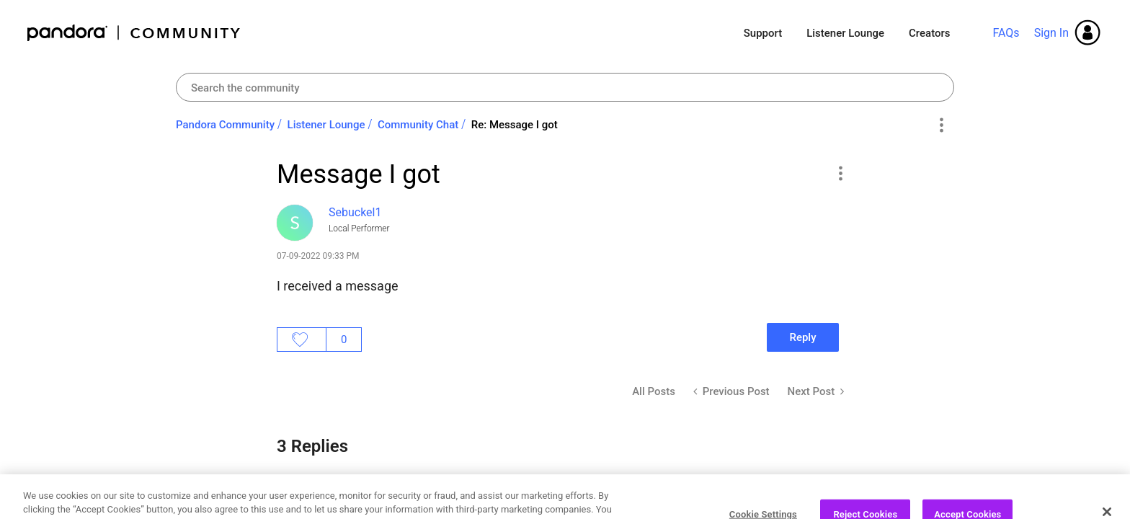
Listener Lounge (845, 33)
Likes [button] (301, 339)
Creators (929, 33)
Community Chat (418, 124)
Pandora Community (134, 33)
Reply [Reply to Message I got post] (802, 337)
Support (763, 33)
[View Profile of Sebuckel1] (355, 212)
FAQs (1005, 33)
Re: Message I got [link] (514, 124)
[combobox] (565, 87)
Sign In (1051, 33)
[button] (840, 173)
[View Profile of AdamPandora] (365, 493)
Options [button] (940, 125)
